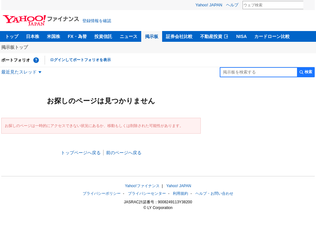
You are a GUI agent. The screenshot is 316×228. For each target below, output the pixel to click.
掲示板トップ (14, 47)
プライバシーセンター (147, 193)
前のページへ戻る (124, 152)
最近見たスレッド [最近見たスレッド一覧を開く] (19, 71)
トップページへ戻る (81, 152)
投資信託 (103, 36)
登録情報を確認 (96, 20)
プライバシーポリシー (102, 193)
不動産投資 (211, 36)
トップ (11, 36)
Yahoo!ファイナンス (142, 186)
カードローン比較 (272, 36)
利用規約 (180, 193)
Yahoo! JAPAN (208, 5)
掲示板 (151, 36)
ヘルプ (232, 5)
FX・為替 (77, 36)
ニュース (128, 36)
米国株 (53, 36)
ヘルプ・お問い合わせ (214, 193)
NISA (241, 36)
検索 (307, 5)
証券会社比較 (179, 36)
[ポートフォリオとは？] (36, 60)
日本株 (32, 36)
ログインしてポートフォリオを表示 (80, 60)
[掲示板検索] (258, 72)
